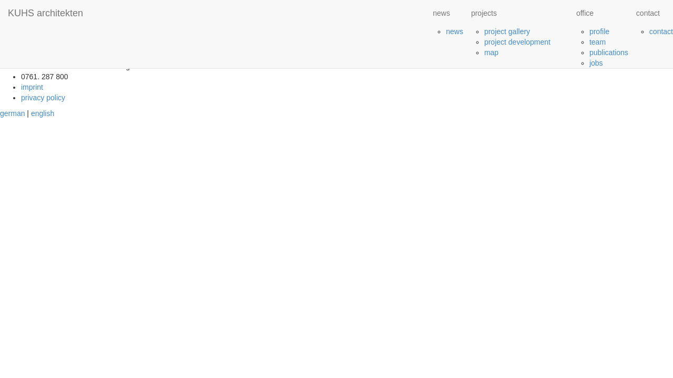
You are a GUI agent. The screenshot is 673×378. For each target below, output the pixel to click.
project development (517, 42)
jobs (596, 63)
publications (608, 52)
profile (599, 31)
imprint (32, 87)
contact (661, 31)
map (491, 52)
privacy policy (43, 97)
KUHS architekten (45, 13)
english (42, 113)
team (597, 42)
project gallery (507, 31)
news (454, 31)
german (12, 113)
